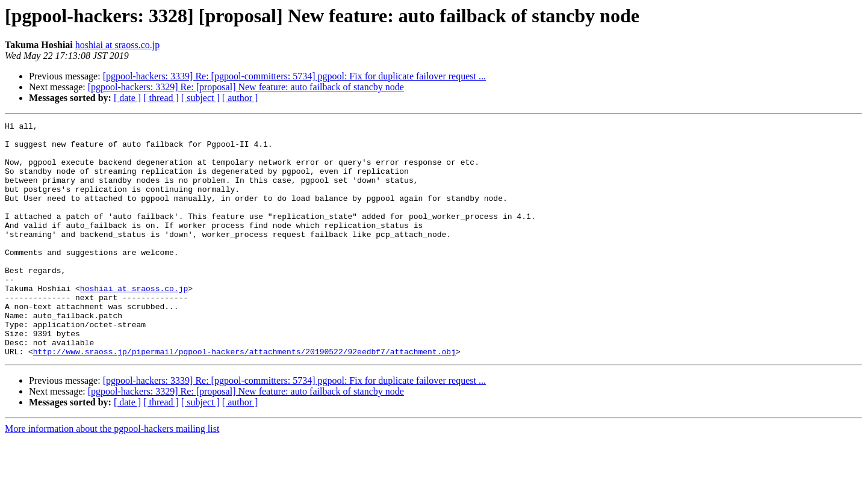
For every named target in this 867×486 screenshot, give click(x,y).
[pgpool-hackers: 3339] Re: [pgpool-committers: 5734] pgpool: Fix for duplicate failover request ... (294, 76)
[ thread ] (161, 98)
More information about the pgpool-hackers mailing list (112, 475)
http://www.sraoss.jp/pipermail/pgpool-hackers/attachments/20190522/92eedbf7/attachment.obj (244, 398)
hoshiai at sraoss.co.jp (117, 45)
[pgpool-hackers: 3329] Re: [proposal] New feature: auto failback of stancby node (246, 87)
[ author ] (240, 98)
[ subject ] (200, 98)
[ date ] (127, 98)
